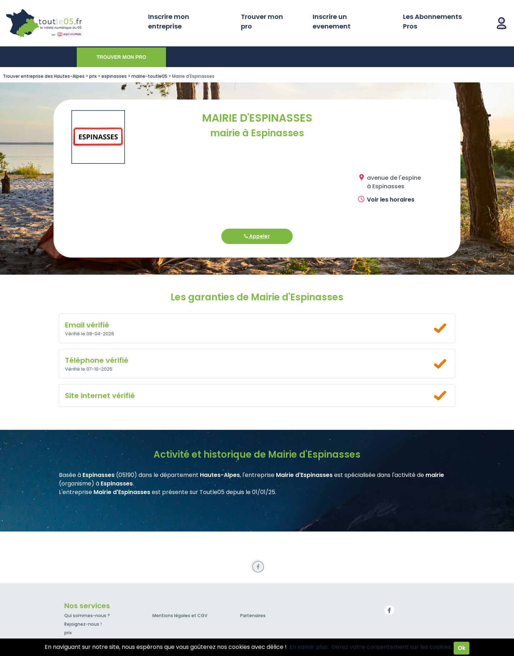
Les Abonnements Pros (432, 21)
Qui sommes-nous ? (87, 615)
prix (68, 633)
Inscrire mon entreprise (168, 21)
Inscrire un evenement (332, 21)
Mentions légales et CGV (179, 615)
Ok (461, 648)
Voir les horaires (390, 199)
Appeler (257, 236)
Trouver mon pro (262, 21)
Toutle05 (71, 23)
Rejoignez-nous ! (83, 624)
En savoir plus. (308, 647)
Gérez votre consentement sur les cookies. (391, 647)
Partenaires (253, 615)
